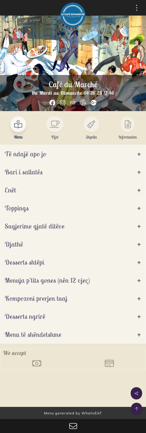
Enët (10, 190)
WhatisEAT (91, 413)
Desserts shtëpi (24, 262)
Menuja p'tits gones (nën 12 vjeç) (47, 280)
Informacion (127, 137)
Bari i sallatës (24, 172)
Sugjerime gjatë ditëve (35, 226)
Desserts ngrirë (25, 316)
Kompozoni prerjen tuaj (36, 298)
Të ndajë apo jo (25, 154)
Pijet (54, 137)
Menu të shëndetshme (33, 334)
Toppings (17, 208)
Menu (18, 137)
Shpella (91, 137)
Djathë (14, 244)
